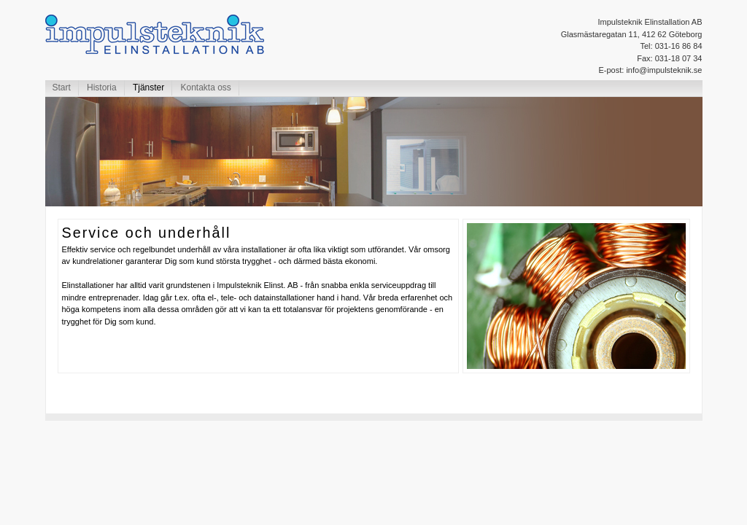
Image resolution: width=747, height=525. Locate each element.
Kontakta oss (205, 87)
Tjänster (148, 87)
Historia (102, 87)
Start (62, 87)
